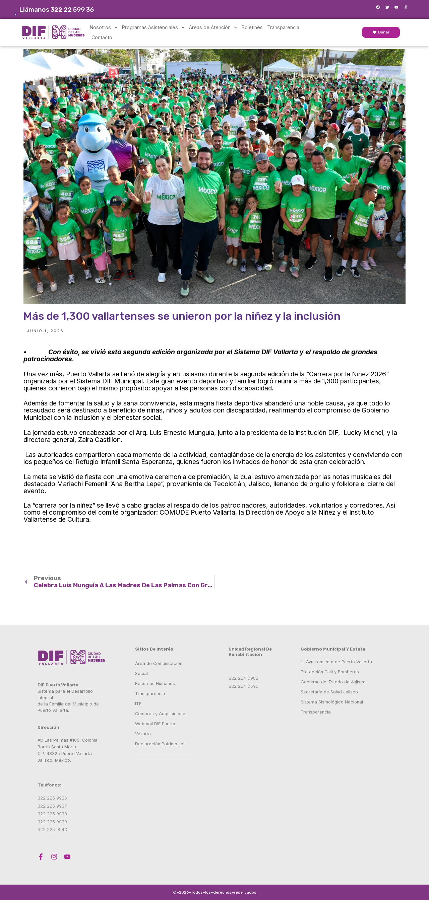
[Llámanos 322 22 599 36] (19, 10)
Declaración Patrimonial (160, 743)
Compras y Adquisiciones (161, 713)
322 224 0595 (243, 686)
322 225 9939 (53, 821)
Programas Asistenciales (153, 27)
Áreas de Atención (213, 27)
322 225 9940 (53, 829)
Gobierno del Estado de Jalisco (333, 681)
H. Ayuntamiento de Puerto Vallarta (336, 661)
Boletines (252, 27)
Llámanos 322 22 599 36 (64, 9)
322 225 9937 (53, 806)
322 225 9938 (53, 813)
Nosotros (104, 27)
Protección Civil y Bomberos (330, 671)
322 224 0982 (243, 678)
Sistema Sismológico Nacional (332, 701)
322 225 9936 (53, 798)
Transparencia (283, 27)
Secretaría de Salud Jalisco (329, 691)
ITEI (138, 703)
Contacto (101, 37)
